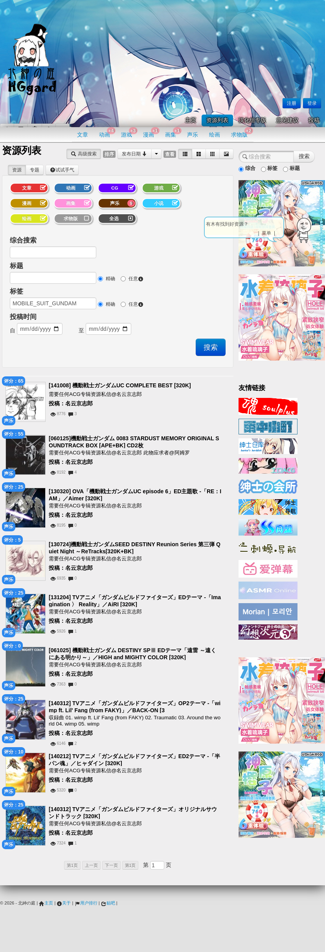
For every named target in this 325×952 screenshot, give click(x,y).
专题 (34, 170)
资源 (17, 170)
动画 (107, 132)
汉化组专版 (252, 120)
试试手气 (62, 170)
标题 (16, 266)
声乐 (192, 134)
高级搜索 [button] (83, 154)
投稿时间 (23, 317)
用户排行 (86, 903)
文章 (82, 134)
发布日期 (134, 154)
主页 (190, 120)
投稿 (313, 120)
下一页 (111, 865)
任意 (132, 279)
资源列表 (217, 120)
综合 (247, 168)
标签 (16, 291)
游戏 (129, 132)
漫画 (151, 132)
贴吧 (108, 903)
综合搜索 (23, 240)
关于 (64, 903)
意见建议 (287, 120)
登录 (312, 103)
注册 (291, 103)
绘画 (214, 134)
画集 (173, 132)
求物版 (242, 132)
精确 (106, 278)
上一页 (91, 865)
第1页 (72, 865)
